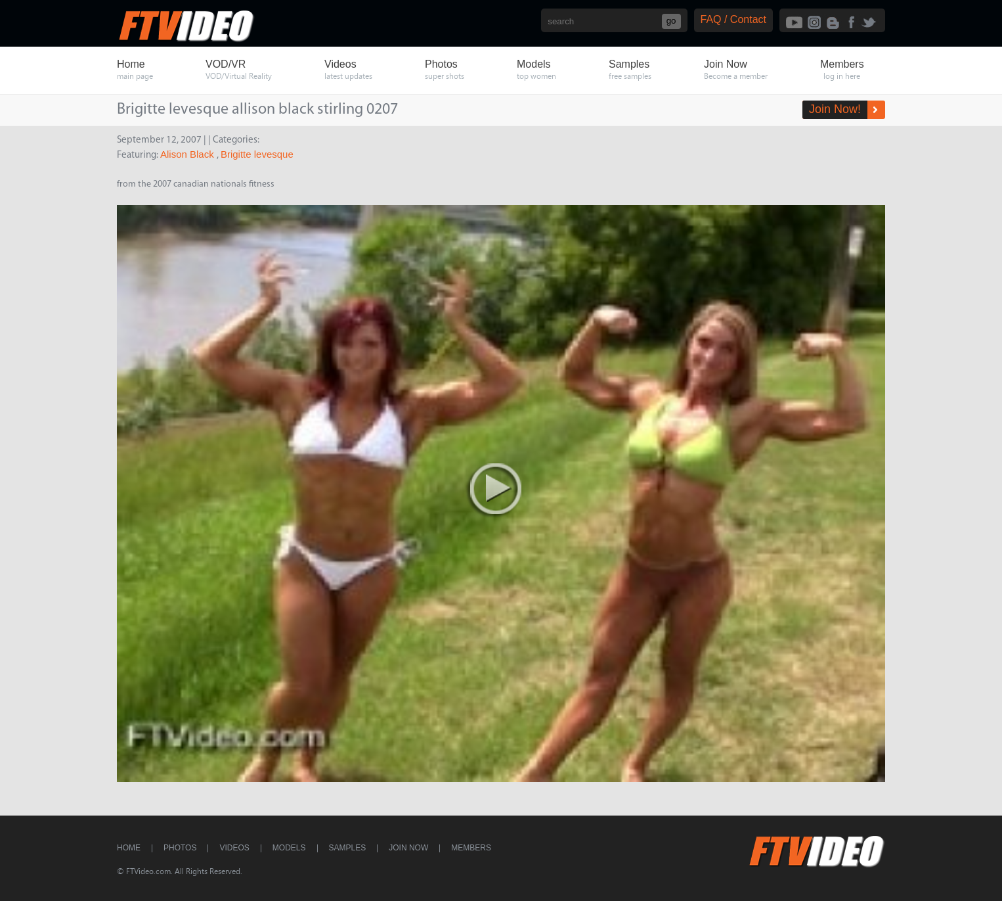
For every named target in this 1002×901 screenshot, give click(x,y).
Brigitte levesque (257, 154)
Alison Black (188, 154)
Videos (234, 847)
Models (289, 847)
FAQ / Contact (733, 19)
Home (129, 847)
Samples (347, 847)
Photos (179, 847)
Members (471, 847)
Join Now (408, 847)
